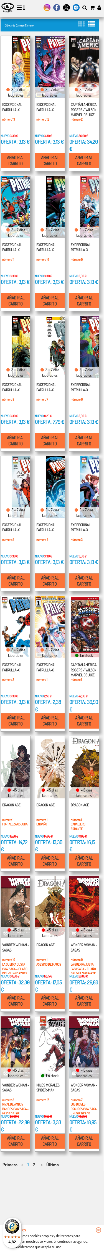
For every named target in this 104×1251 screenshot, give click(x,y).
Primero (9, 1164)
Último (52, 1164)
